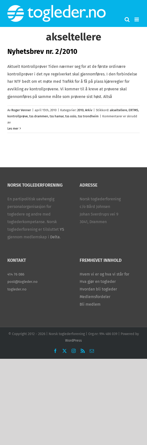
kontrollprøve (17, 116)
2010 (80, 110)
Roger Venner (21, 110)
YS (62, 229)
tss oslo (70, 116)
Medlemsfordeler (95, 296)
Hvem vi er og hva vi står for (104, 274)
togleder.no (17, 289)
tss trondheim (88, 116)
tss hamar (57, 116)
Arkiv (88, 110)
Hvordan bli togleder (98, 289)
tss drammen (38, 116)
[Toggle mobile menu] (137, 19)
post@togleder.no (22, 281)
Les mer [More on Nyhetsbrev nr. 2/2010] (12, 128)
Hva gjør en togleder (98, 281)
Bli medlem (90, 304)
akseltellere (118, 110)
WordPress (73, 340)
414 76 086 (15, 274)
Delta (55, 237)
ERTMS (133, 110)
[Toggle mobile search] (127, 19)
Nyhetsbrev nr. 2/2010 (42, 52)
